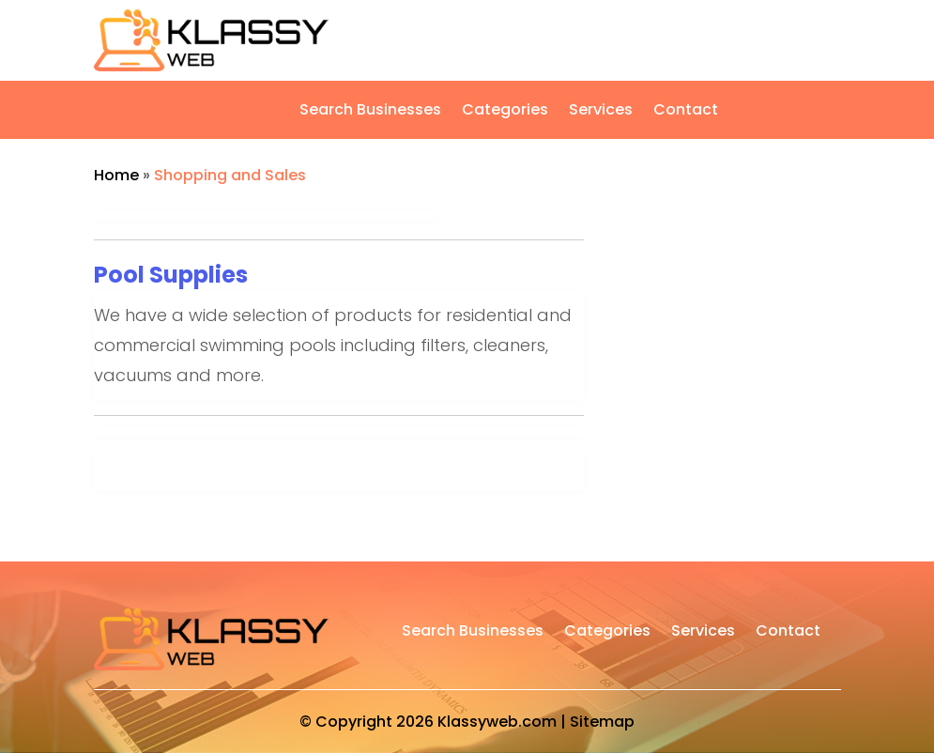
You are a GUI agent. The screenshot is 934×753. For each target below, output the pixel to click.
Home (116, 175)
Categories (505, 111)
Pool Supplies (171, 274)
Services (601, 111)
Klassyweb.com (497, 721)
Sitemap (602, 721)
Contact (685, 111)
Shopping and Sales (230, 175)
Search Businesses (370, 111)
